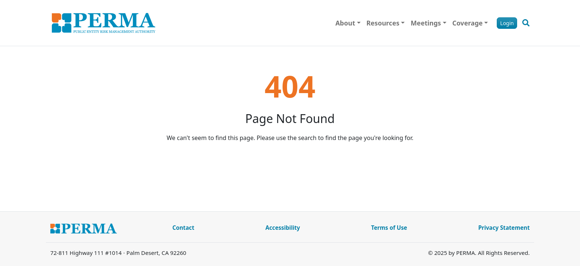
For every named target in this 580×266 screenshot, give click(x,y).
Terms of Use (389, 227)
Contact (183, 227)
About (345, 22)
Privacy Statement (504, 227)
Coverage (467, 22)
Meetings (426, 22)
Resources (383, 22)
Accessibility (282, 227)
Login (507, 23)
